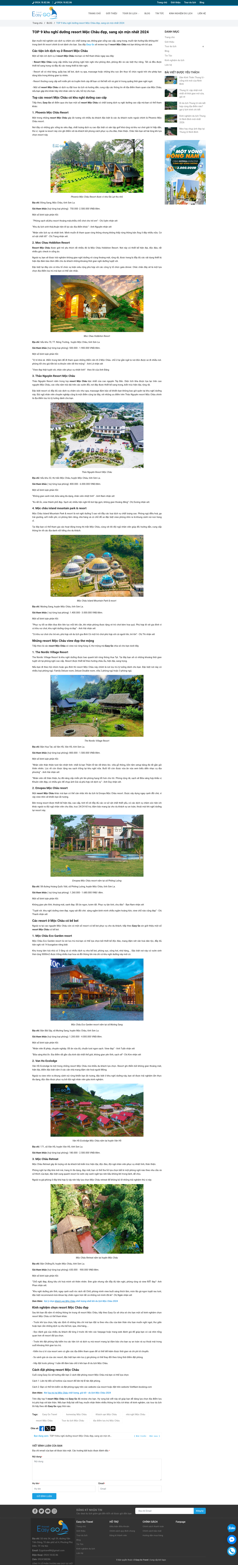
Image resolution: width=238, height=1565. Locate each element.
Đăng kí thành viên (119, 1535)
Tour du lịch (190, 2)
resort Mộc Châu (44, 1420)
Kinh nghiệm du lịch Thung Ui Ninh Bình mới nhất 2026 (192, 119)
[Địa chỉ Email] (164, 1511)
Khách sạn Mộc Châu (106, 1414)
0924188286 (44, 1545)
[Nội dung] (97, 1469)
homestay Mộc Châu (76, 1414)
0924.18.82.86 (41, 2)
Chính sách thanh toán (154, 1526)
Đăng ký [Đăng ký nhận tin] (199, 1511)
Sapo (164, 1560)
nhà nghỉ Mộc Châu (135, 1414)
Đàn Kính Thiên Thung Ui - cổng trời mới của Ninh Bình (192, 80)
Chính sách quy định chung (123, 1531)
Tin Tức (159, 13)
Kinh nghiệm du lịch (180, 13)
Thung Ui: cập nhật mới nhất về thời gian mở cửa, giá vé (191, 93)
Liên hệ (202, 13)
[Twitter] (41, 1511)
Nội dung (37, 1456)
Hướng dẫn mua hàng (153, 1535)
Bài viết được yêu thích (182, 72)
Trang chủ (162, 2)
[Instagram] (54, 1511)
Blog (202, 2)
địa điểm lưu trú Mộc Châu (106, 1420)
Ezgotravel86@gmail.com (51, 1536)
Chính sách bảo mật (153, 1531)
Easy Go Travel (49, 1414)
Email (102, 1483)
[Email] (130, 1489)
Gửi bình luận (44, 1496)
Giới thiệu (175, 2)
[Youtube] (48, 1511)
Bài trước (140, 1436)
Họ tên (36, 1483)
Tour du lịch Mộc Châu (73, 1420)
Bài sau (155, 1436)
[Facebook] (35, 1511)
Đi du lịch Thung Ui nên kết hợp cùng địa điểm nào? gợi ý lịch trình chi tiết (192, 106)
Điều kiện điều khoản (120, 1526)
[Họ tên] (63, 1489)
